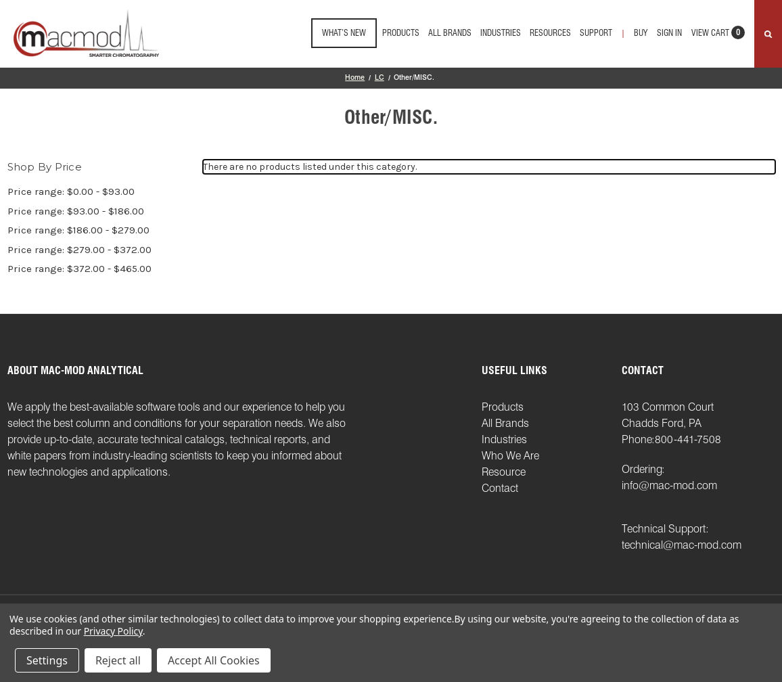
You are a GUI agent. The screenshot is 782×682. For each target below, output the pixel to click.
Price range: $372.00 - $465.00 (79, 269)
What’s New (344, 33)
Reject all (118, 660)
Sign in (669, 33)
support (596, 33)
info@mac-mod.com (669, 485)
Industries (500, 33)
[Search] (768, 34)
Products (400, 33)
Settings (47, 660)
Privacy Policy (113, 630)
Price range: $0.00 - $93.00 (71, 191)
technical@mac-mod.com (681, 545)
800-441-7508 (688, 439)
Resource (504, 471)
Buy (640, 33)
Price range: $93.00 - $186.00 (75, 211)
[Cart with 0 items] (718, 37)
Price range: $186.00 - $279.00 (78, 230)
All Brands (450, 33)
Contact (500, 488)
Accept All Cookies (214, 660)
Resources (550, 33)
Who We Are (510, 455)
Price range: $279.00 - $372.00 (79, 250)
